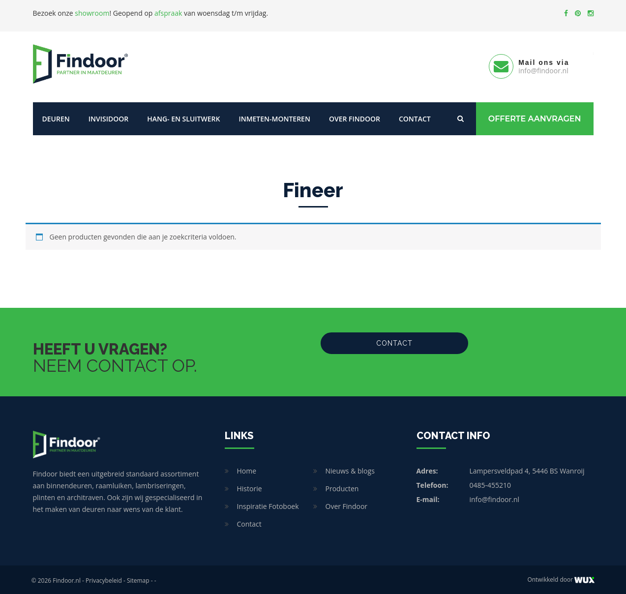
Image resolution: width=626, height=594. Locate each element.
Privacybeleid (104, 578)
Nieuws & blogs (350, 469)
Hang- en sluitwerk (183, 116)
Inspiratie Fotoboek (268, 504)
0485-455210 (490, 483)
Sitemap (138, 578)
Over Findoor (354, 116)
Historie (249, 486)
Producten (342, 486)
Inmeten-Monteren (274, 116)
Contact (415, 116)
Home (247, 469)
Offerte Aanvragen (534, 116)
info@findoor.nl (495, 497)
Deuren (56, 116)
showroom (92, 13)
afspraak (168, 13)
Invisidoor (108, 116)
